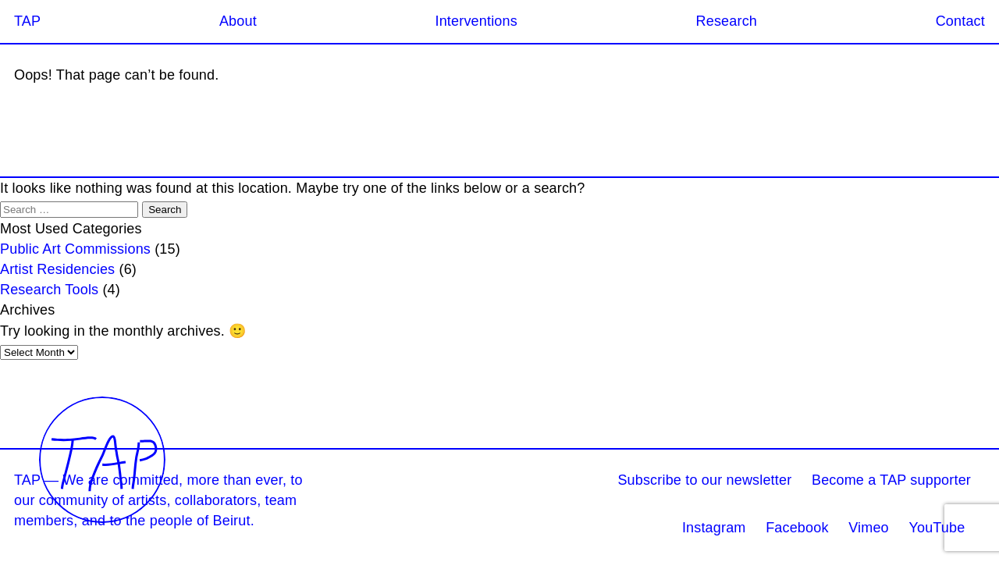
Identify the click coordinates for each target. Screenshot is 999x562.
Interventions (476, 21)
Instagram (714, 527)
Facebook (797, 527)
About (238, 21)
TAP (27, 21)
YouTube (936, 527)
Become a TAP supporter (891, 480)
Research (726, 21)
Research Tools (49, 289)
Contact (960, 21)
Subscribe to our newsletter (704, 480)
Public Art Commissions (75, 249)
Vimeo (868, 527)
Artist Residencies (57, 269)
